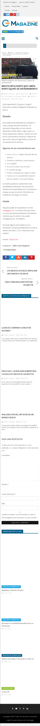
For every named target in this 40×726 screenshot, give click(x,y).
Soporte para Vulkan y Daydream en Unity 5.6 (18, 659)
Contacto (25, 6)
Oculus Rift (5, 692)
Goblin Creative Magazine (21, 246)
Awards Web (16, 6)
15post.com (13, 239)
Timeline (7, 10)
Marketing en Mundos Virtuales (12, 590)
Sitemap (14, 10)
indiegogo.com (8, 210)
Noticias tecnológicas (10, 2)
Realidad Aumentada (11, 587)
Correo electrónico (9, 494)
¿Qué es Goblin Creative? (27, 2)
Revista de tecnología (12, 655)
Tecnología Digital (20, 96)
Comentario (6, 455)
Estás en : (4, 52)
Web (3, 504)
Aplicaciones (8, 688)
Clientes (7, 6)
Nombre (5, 484)
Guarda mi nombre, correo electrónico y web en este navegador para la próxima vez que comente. (19, 516)
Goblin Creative (9, 94)
